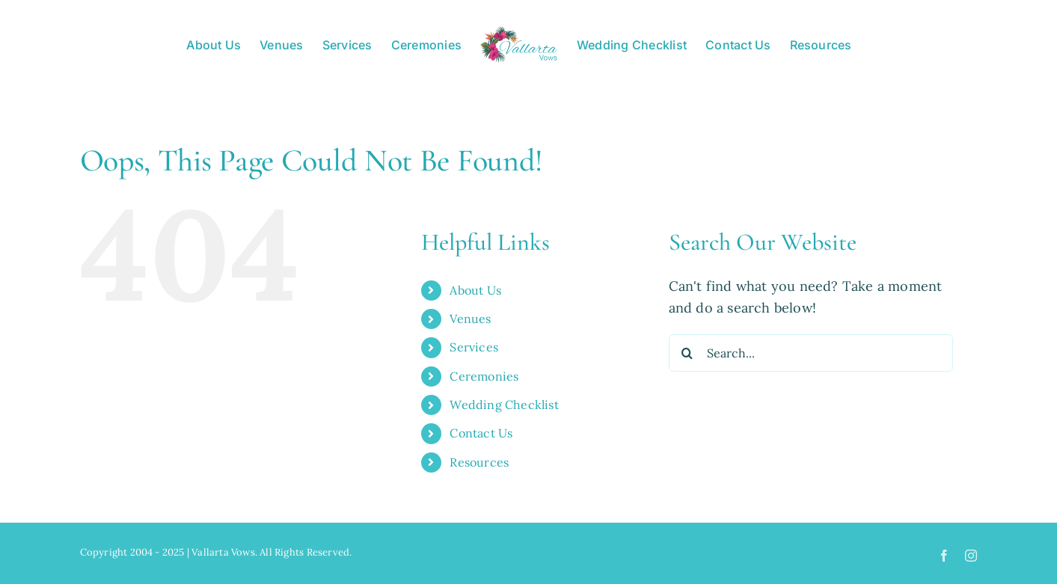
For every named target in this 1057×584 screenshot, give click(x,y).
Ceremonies (484, 376)
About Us (475, 290)
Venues (470, 318)
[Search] (687, 353)
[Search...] (811, 353)
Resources (479, 462)
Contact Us (481, 432)
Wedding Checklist (504, 404)
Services (474, 346)
